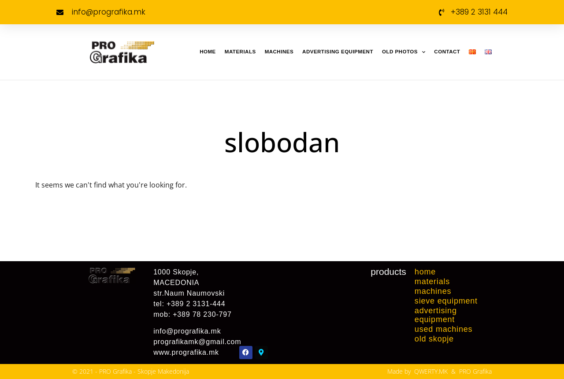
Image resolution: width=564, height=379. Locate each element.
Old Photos (403, 52)
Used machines (443, 329)
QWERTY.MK (431, 371)
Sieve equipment (446, 300)
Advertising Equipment (337, 51)
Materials (240, 51)
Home (208, 51)
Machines (279, 51)
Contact (447, 51)
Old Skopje (434, 338)
